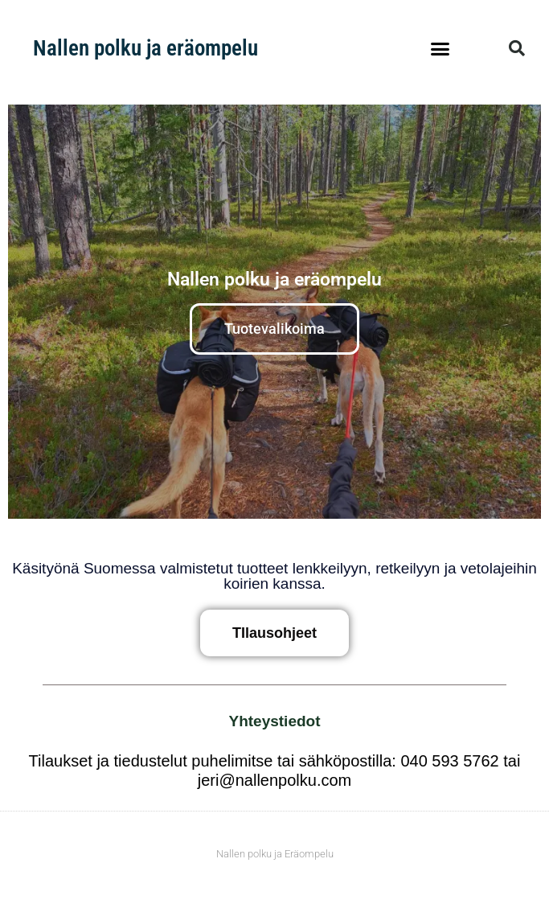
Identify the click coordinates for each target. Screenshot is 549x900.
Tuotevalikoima (274, 328)
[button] (440, 48)
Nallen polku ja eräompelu (145, 48)
